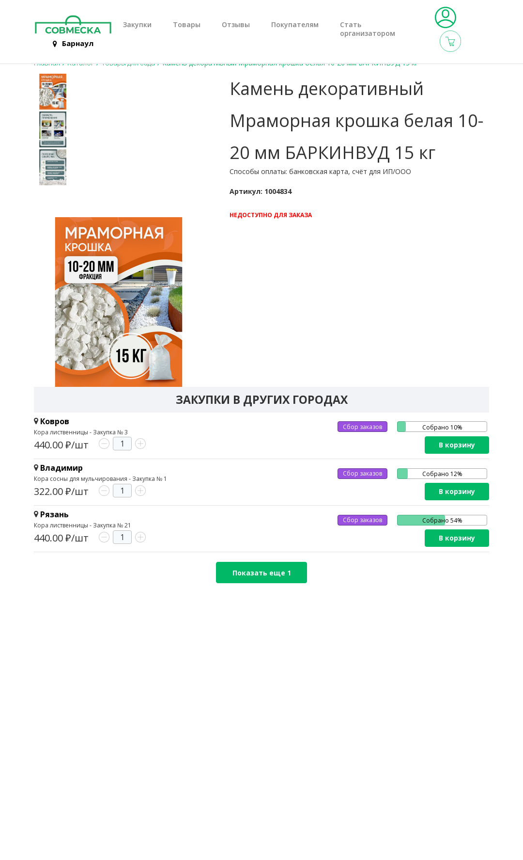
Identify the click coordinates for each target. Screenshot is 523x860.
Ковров (54, 421)
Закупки (137, 24)
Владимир (61, 468)
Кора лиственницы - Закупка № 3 (81, 432)
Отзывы (236, 24)
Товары (186, 24)
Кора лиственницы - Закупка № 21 (82, 525)
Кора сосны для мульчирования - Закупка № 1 (100, 479)
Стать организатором (367, 29)
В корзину (457, 444)
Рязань (54, 514)
